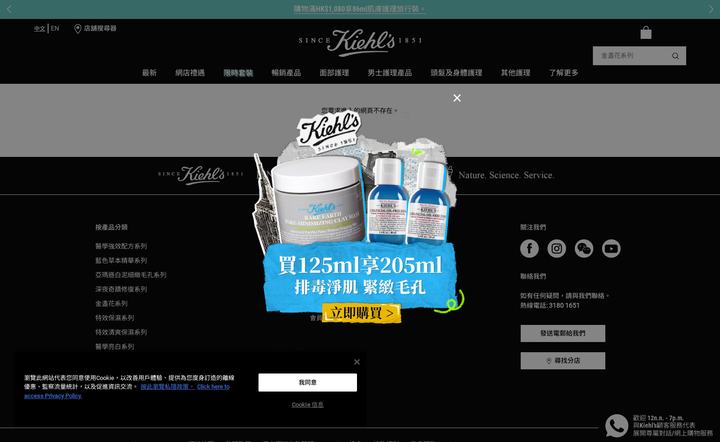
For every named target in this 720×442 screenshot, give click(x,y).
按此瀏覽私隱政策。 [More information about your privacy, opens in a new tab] (168, 386)
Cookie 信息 (308, 404)
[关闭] (357, 362)
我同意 (308, 382)
